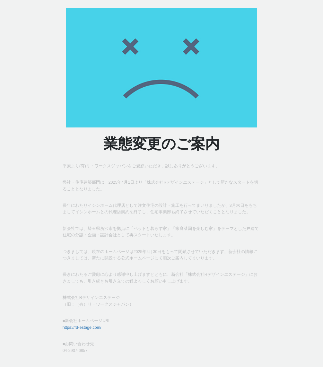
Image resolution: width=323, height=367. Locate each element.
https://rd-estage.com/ (82, 327)
